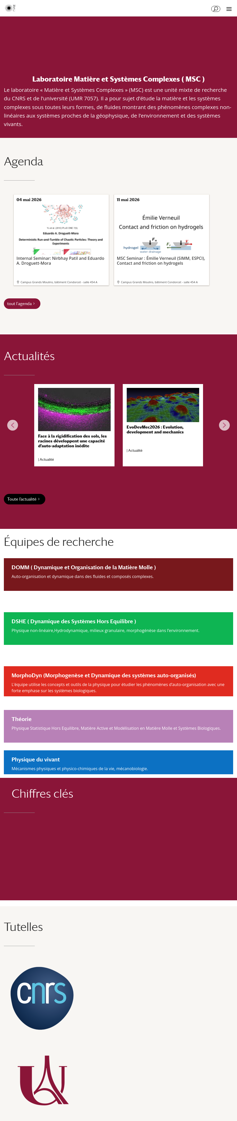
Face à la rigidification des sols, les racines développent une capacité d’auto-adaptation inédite (72, 441)
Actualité (47, 459)
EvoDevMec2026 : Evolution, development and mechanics (155, 429)
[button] (12, 425)
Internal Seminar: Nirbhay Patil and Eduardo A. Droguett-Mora (60, 235)
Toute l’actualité (22, 499)
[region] (118, 425)
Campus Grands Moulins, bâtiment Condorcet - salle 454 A (59, 282)
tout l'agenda (19, 303)
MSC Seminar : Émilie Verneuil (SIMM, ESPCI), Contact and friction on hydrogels (161, 235)
